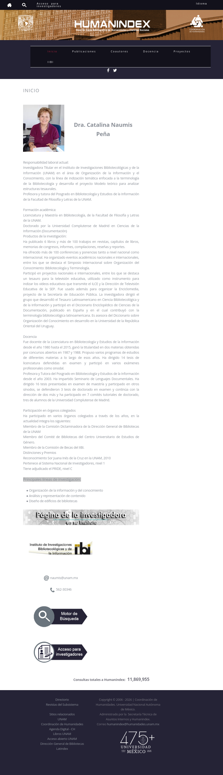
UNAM (62, 719)
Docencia (151, 51)
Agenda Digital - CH (62, 729)
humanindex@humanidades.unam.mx (133, 724)
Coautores (119, 51)
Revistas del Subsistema (62, 704)
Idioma (207, 3)
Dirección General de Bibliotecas (62, 744)
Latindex (62, 748)
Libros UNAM (62, 734)
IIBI (51, 62)
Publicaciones (84, 51)
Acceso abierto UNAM (62, 739)
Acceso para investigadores (49, 5)
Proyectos (182, 51)
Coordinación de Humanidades (62, 724)
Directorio (62, 699)
